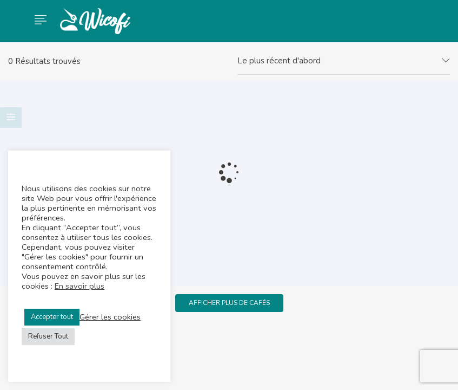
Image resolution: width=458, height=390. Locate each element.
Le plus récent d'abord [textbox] (279, 60)
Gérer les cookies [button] (110, 317)
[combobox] (343, 61)
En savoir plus (79, 286)
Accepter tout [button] (52, 317)
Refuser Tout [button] (48, 336)
